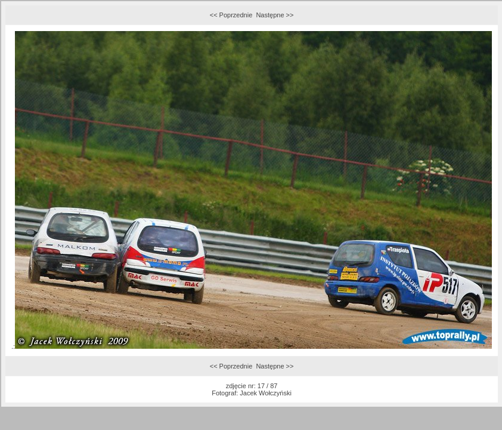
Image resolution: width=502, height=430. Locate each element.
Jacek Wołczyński (266, 393)
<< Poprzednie (231, 15)
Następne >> (274, 15)
